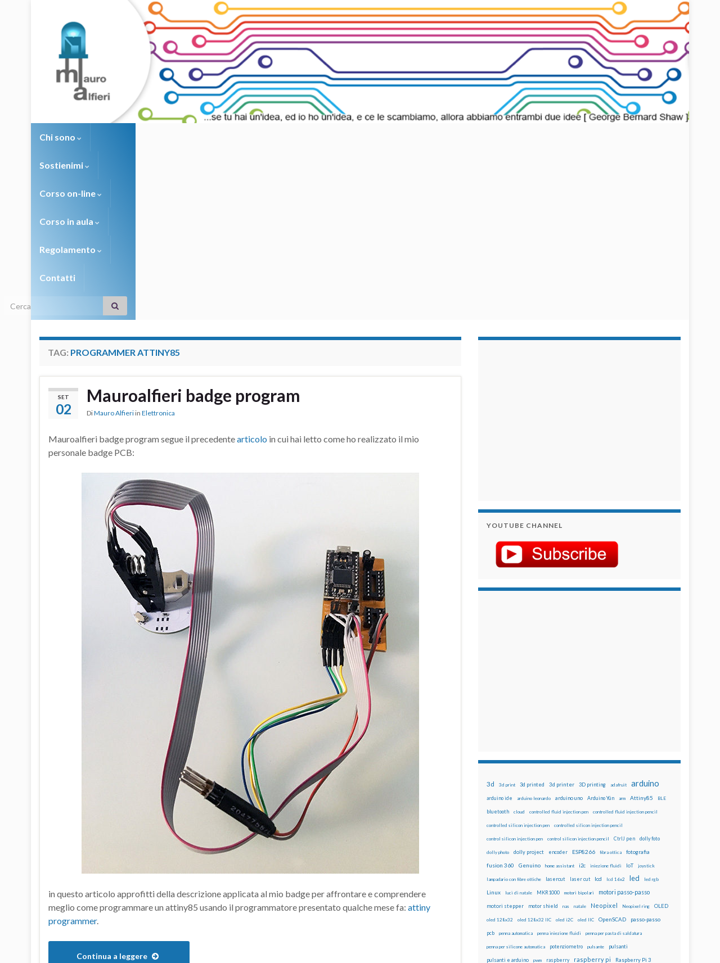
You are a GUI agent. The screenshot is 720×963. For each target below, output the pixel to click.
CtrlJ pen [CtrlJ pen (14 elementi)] (624, 670)
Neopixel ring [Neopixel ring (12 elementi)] (636, 737)
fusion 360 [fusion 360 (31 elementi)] (500, 696)
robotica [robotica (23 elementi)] (560, 805)
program (98, 850)
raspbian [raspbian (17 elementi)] (496, 805)
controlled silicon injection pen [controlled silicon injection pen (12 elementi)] (518, 656)
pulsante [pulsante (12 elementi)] (595, 778)
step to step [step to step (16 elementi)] (501, 832)
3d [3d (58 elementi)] (490, 615)
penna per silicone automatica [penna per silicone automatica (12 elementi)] (516, 778)
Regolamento (355, 137)
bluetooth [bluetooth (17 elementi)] (498, 643)
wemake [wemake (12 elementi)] (615, 832)
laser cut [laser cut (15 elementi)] (580, 710)
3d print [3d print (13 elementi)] (507, 616)
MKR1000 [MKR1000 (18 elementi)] (548, 724)
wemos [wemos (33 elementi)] (636, 831)
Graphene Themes (134, 949)
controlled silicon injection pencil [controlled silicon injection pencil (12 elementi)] (588, 656)
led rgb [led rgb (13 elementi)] (651, 710)
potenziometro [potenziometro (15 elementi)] (566, 778)
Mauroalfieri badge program (193, 226)
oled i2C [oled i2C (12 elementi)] (564, 751)
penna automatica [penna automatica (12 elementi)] (516, 764)
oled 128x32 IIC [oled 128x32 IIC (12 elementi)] (534, 751)
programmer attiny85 (155, 850)
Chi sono (60, 137)
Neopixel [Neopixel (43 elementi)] (604, 736)
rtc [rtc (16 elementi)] (591, 805)
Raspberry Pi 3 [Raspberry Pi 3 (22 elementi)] (633, 791)
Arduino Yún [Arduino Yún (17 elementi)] (600, 629)
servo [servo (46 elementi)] (627, 804)
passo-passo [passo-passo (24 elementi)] (645, 750)
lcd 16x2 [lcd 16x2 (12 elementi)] (615, 710)
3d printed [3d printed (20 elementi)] (532, 616)
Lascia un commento (416, 841)
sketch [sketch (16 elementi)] (495, 818)
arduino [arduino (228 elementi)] (645, 615)
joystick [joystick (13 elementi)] (646, 697)
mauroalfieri (200, 841)
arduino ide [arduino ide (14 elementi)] (499, 629)
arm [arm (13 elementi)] (622, 629)
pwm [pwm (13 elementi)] (537, 791)
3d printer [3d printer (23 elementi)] (561, 616)
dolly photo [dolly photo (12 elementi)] (498, 683)
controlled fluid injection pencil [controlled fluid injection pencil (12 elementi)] (625, 643)
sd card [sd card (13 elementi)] (606, 805)
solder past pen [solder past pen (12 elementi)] (549, 818)
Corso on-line (197, 137)
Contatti (422, 137)
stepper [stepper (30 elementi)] (648, 818)
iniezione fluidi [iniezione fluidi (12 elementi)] (606, 697)
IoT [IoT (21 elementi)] (629, 697)
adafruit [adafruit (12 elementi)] (618, 616)
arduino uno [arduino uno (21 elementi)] (569, 629)
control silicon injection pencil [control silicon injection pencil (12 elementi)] (578, 670)
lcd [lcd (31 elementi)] (598, 710)
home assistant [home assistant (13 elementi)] (559, 697)
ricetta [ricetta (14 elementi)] (518, 805)
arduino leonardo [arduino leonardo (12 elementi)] (534, 629)
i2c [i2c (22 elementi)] (582, 697)
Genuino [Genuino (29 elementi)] (530, 696)
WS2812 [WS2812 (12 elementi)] (496, 845)
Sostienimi (124, 137)
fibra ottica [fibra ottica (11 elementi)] (611, 683)
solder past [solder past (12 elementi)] (518, 818)
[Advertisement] (557, 250)
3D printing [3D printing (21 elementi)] (592, 616)
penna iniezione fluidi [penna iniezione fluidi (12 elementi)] (559, 764)
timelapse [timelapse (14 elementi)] (563, 832)
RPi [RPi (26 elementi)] (578, 804)
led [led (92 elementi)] (634, 710)
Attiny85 (77, 841)
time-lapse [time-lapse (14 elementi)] (533, 832)
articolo (252, 270)
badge (107, 841)
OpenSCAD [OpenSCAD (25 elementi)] (612, 750)
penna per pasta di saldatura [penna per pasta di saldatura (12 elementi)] (614, 764)
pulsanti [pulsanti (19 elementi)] (618, 778)
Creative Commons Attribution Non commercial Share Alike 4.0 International (448, 910)
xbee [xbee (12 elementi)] (540, 845)
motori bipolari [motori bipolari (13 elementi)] (579, 724)
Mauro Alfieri (114, 244)
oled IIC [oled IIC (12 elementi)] (586, 751)
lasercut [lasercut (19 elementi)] (555, 710)
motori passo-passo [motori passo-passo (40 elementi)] (624, 723)
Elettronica (158, 244)
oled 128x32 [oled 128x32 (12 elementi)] (500, 751)
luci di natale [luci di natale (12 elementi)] (518, 724)
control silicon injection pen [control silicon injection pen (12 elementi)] (515, 670)
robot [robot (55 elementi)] (538, 804)
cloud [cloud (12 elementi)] (519, 643)
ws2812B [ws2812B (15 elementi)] (520, 845)
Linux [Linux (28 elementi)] (494, 723)
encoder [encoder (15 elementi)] (558, 683)
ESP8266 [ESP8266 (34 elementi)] (583, 683)
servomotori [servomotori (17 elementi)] (654, 805)
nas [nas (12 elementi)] (565, 737)
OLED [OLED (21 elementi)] (661, 737)
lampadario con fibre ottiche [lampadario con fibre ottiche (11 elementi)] (514, 710)
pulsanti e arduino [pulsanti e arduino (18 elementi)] (508, 791)
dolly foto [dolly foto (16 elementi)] (650, 670)
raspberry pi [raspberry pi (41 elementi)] (592, 790)
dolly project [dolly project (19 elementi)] (529, 683)
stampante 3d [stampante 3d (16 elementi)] (617, 818)
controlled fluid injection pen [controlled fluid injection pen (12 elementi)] (558, 643)
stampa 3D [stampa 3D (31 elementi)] (583, 818)
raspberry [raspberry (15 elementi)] (557, 791)
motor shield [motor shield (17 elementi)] (543, 737)
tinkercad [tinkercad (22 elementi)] (591, 832)
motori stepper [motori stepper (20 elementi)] (505, 737)
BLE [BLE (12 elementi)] (662, 629)
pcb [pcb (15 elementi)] (490, 764)
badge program (149, 841)
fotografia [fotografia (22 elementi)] (638, 683)
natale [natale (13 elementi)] (580, 737)
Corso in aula (276, 137)
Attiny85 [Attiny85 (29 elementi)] (641, 629)
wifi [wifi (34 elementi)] (655, 831)
